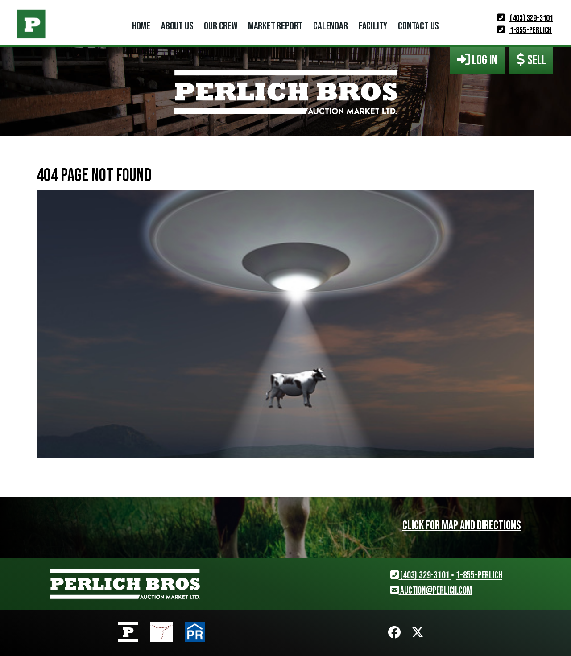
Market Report (275, 26)
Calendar (330, 26)
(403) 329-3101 (525, 18)
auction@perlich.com (431, 591)
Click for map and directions (461, 525)
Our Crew (220, 26)
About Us (177, 26)
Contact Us (418, 26)
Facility (373, 26)
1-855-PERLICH (524, 30)
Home (141, 26)
